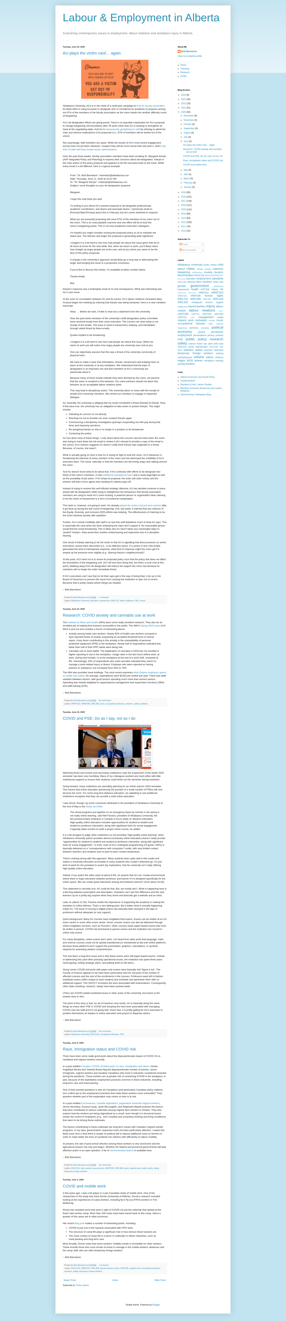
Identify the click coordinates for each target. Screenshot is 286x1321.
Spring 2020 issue (150, 625)
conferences (197, 272)
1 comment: (104, 597)
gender (182, 286)
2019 (184, 192)
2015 (184, 209)
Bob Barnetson (189, 51)
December (189, 115)
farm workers (86, 1168)
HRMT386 (85, 704)
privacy (210, 335)
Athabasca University (80, 600)
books (206, 265)
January (188, 187)
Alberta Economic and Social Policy (197, 377)
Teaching (184, 68)
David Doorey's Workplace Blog (195, 394)
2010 (184, 231)
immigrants (197, 302)
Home (115, 1280)
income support (214, 302)
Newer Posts (70, 1280)
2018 (184, 196)
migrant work (135, 1168)
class (191, 269)
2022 (184, 103)
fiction (216, 282)
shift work (218, 343)
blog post (79, 1223)
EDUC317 (218, 275)
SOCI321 (182, 347)
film (221, 282)
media (220, 317)
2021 (184, 107)
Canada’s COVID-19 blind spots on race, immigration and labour (115, 1066)
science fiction (195, 343)
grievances (218, 286)
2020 (184, 112)
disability (208, 272)
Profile (183, 76)
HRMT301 (192, 293)
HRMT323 (75, 704)
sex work (208, 343)
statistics (144, 704)
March (187, 178)
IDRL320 (183, 302)
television (218, 350)
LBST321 (196, 314)
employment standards (209, 278)
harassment (105, 600)
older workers (216, 324)
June (186, 141)
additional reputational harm (118, 475)
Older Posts (160, 1280)
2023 (184, 99)
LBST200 (183, 313)
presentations (199, 335)
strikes (199, 349)
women (198, 360)
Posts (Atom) (82, 1285)
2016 (184, 205)
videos (210, 357)
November (189, 120)
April (186, 174)
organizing (182, 328)
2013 (184, 218)
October (188, 124)
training (219, 353)
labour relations (126, 600)
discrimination (186, 275)
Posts (184, 244)
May (186, 170)
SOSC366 (213, 347)
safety (136, 704)
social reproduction (198, 347)
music (219, 320)
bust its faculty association (151, 105)
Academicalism (187, 380)
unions (142, 600)
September (189, 128)
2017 (184, 201)
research (129, 704)
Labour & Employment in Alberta (141, 17)
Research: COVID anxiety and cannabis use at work (109, 615)
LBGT (221, 311)
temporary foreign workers (75, 1171)
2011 (184, 226)
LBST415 (182, 317)
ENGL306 (182, 282)
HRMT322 (204, 292)
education (191, 278)
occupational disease (115, 704)
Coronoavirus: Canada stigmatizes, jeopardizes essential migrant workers (120, 1103)
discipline (94, 600)
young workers (186, 363)
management (206, 317)
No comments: (105, 700)
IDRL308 (95, 704)
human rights (214, 295)
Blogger (156, 1305)
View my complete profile (190, 56)
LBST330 (218, 314)
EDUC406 (181, 279)
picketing (205, 328)
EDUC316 (209, 275)
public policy (147, 1168)
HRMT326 (182, 296)
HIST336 (205, 289)
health (194, 289)
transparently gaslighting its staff (123, 129)
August (187, 133)
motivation (201, 320)
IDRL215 (115, 600)
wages (181, 360)
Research (185, 72)
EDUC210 (94, 1034)
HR (221, 289)
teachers (208, 350)
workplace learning (213, 360)
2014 (184, 213)
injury (102, 704)
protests (219, 335)
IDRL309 (207, 299)
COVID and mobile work (84, 1186)
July (186, 137)
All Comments (188, 250)
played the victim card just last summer (140, 505)
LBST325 (124, 1268)
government (99, 1168)
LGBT (192, 317)
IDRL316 (218, 298)
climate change (204, 269)
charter (213, 265)
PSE (136, 600)
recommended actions (122, 1150)
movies (212, 320)
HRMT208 (182, 293)
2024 (184, 95)
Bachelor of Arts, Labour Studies (196, 384)
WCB (190, 360)
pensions (194, 328)
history (214, 289)
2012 (184, 222)
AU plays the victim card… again (92, 53)
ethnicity (191, 282)
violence (219, 357)
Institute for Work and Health (82, 622)
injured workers (106, 1268)
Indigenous (182, 306)
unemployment (185, 357)
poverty (201, 332)
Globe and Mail (94, 806)
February (188, 182)
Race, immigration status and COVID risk (99, 1049)
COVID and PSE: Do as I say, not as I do (99, 718)
